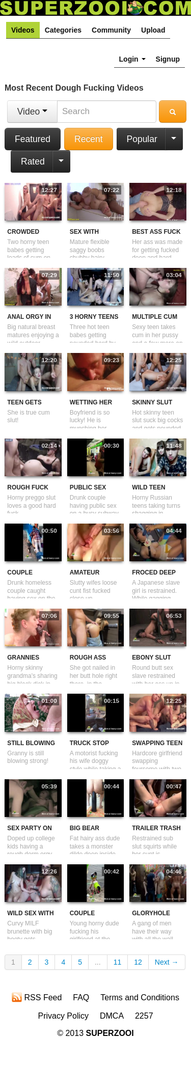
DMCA (112, 1016)
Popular (142, 139)
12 (138, 962)
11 (118, 962)
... (98, 962)
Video (32, 111)
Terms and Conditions (139, 997)
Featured (32, 139)
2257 (144, 1016)
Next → (167, 962)
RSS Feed (37, 997)
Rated (33, 161)
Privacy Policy (63, 1016)
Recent (88, 139)
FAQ (81, 997)
